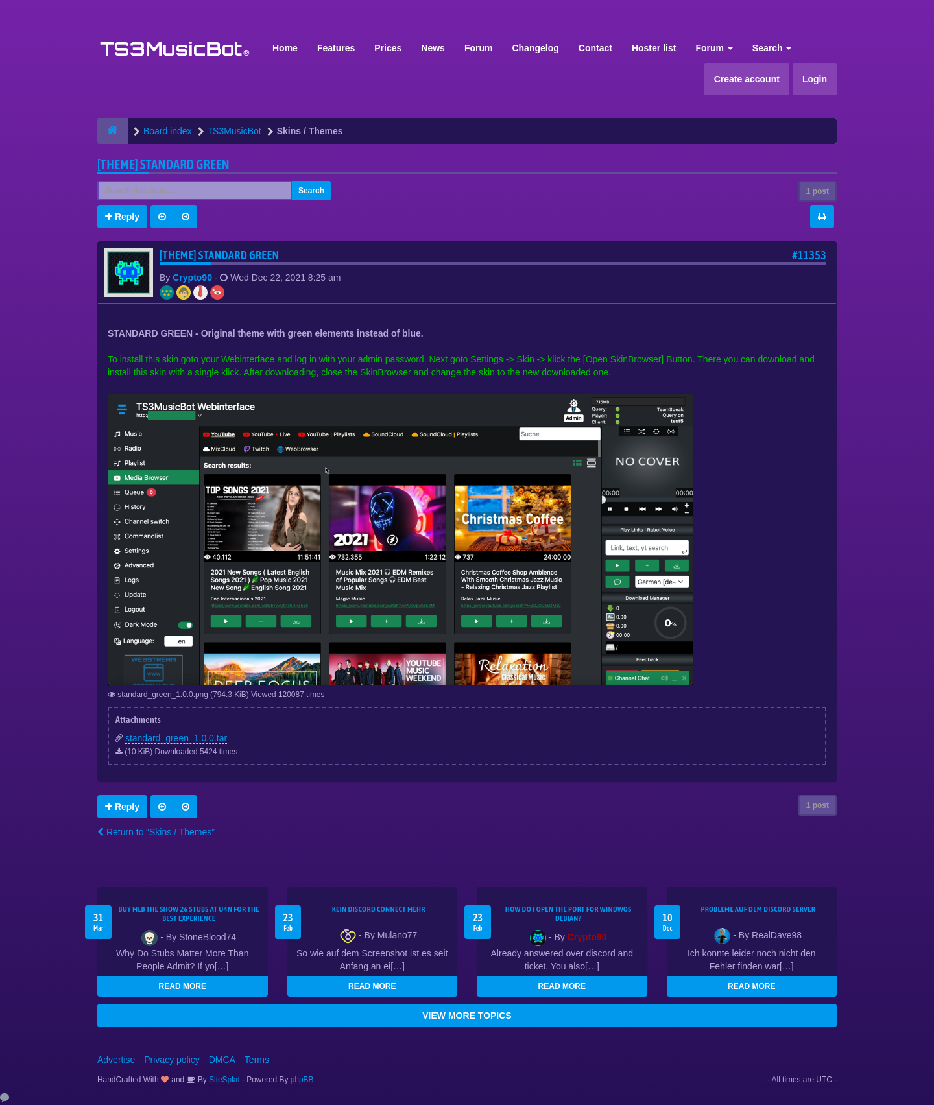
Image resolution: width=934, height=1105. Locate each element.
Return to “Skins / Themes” (156, 832)
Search (772, 48)
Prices (387, 48)
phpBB (302, 1079)
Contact (595, 48)
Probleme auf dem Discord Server (757, 909)
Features (336, 48)
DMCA (222, 1059)
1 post (817, 191)
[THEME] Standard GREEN (163, 164)
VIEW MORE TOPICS (466, 1015)
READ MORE (182, 986)
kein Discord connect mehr (378, 909)
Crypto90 (192, 277)
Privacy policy (172, 1059)
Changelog (535, 48)
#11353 (809, 255)
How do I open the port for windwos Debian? (568, 914)
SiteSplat (223, 1079)
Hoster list (654, 48)
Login (814, 79)
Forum (478, 48)
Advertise (116, 1059)
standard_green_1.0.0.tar (176, 738)
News (433, 48)
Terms (257, 1059)
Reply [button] (122, 216)
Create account (747, 79)
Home (285, 48)
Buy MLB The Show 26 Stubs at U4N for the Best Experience (189, 914)
